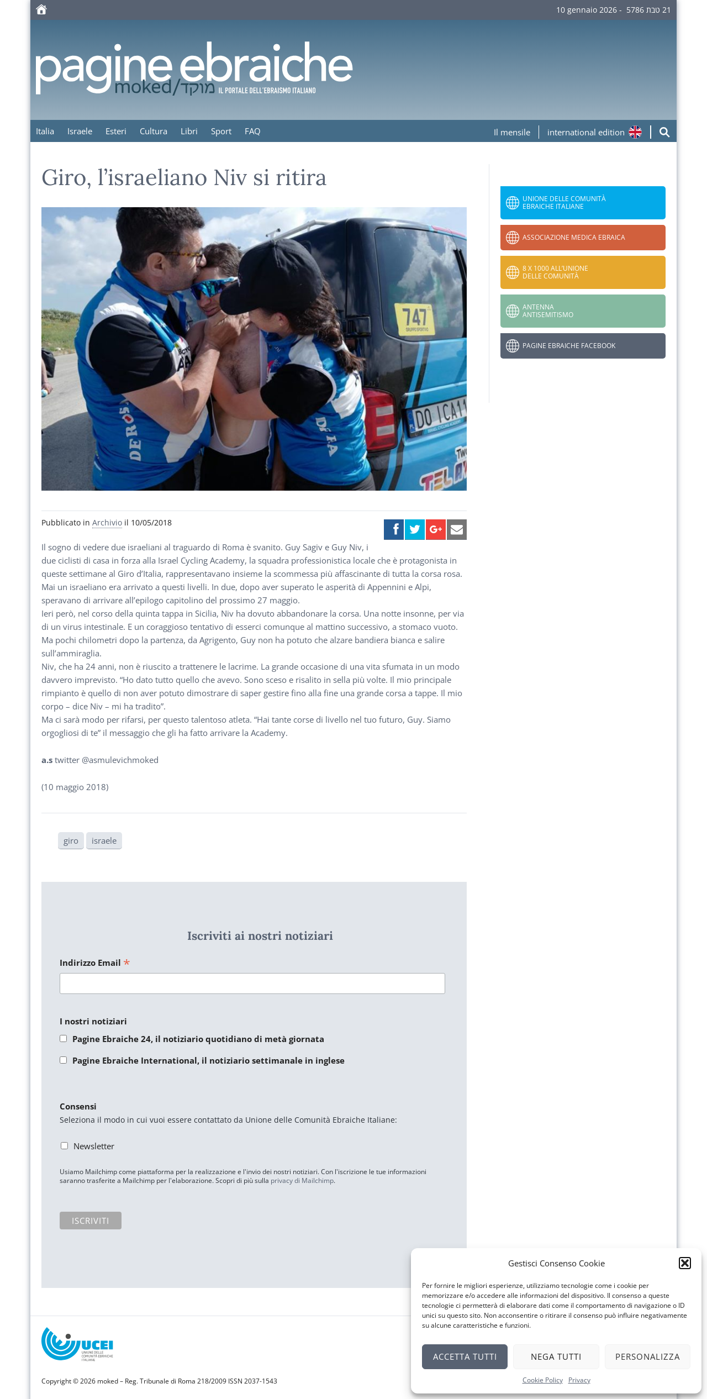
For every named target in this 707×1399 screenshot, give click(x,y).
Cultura (153, 130)
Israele (79, 130)
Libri (189, 130)
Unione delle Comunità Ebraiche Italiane (564, 202)
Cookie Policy (543, 1380)
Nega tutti (556, 1356)
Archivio (107, 522)
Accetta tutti (465, 1356)
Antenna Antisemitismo (548, 310)
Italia (45, 130)
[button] (684, 1263)
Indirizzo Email (95, 963)
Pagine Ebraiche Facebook (569, 345)
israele (104, 840)
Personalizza (647, 1356)
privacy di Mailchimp (302, 1180)
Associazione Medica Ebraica (574, 237)
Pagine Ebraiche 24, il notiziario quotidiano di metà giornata (198, 1038)
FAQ (253, 130)
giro (71, 840)
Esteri (115, 130)
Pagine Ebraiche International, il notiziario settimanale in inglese (208, 1060)
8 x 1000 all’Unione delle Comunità (555, 272)
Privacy (579, 1380)
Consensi (78, 1106)
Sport (221, 130)
